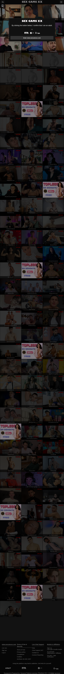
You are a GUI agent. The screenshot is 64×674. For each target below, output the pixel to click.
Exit (32, 29)
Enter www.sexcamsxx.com (32, 38)
